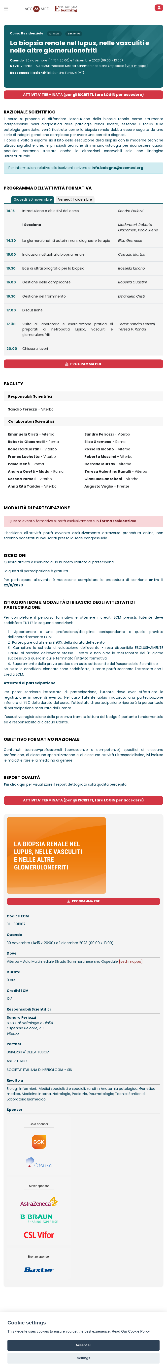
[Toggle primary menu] (6, 8)
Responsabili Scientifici (30, 396)
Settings (83, 1358)
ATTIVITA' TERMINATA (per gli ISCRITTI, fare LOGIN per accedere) (83, 94)
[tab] (32, 199)
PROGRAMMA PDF (83, 363)
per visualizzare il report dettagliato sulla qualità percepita (65, 784)
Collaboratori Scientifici (31, 421)
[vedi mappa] (136, 66)
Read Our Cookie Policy (131, 1331)
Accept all (83, 1345)
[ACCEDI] (159, 7)
